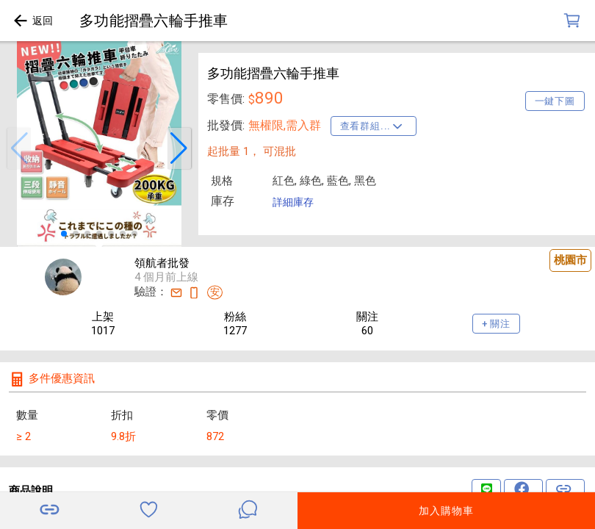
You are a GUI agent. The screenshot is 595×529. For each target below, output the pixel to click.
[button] (19, 148)
